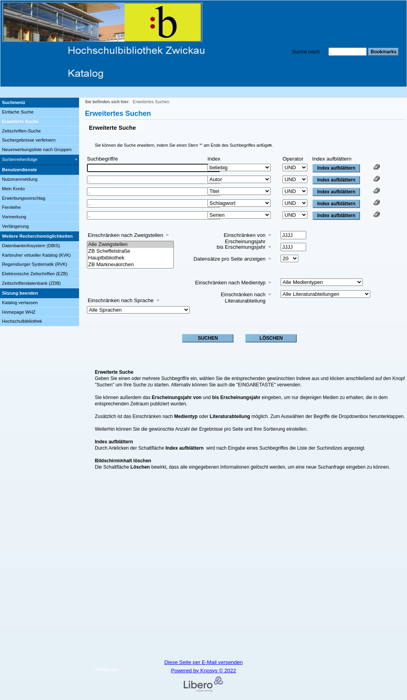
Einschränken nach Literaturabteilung (243, 297)
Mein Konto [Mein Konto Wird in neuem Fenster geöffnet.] (13, 188)
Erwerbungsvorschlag (23, 198)
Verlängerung (15, 226)
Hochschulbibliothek (22, 321)
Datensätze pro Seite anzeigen (230, 259)
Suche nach (306, 52)
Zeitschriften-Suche (21, 131)
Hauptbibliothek (130, 258)
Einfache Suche (18, 112)
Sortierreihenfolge (20, 159)
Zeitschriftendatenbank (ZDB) (31, 283)
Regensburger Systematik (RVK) (34, 264)
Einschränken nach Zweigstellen (125, 235)
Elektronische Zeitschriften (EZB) (35, 273)
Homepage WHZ (19, 312)
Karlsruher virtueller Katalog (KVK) (36, 255)
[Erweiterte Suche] (39, 122)
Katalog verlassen (20, 302)
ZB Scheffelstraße (130, 251)
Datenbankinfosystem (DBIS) (31, 245)
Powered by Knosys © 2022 (203, 671)
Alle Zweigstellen (130, 244)
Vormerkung (14, 216)
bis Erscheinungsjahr (241, 247)
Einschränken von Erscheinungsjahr (245, 238)
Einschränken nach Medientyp (230, 283)
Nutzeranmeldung (20, 179)
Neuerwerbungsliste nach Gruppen (37, 149)
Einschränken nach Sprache (121, 300)
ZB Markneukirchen (130, 264)
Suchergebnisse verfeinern (29, 140)
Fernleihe (11, 207)
